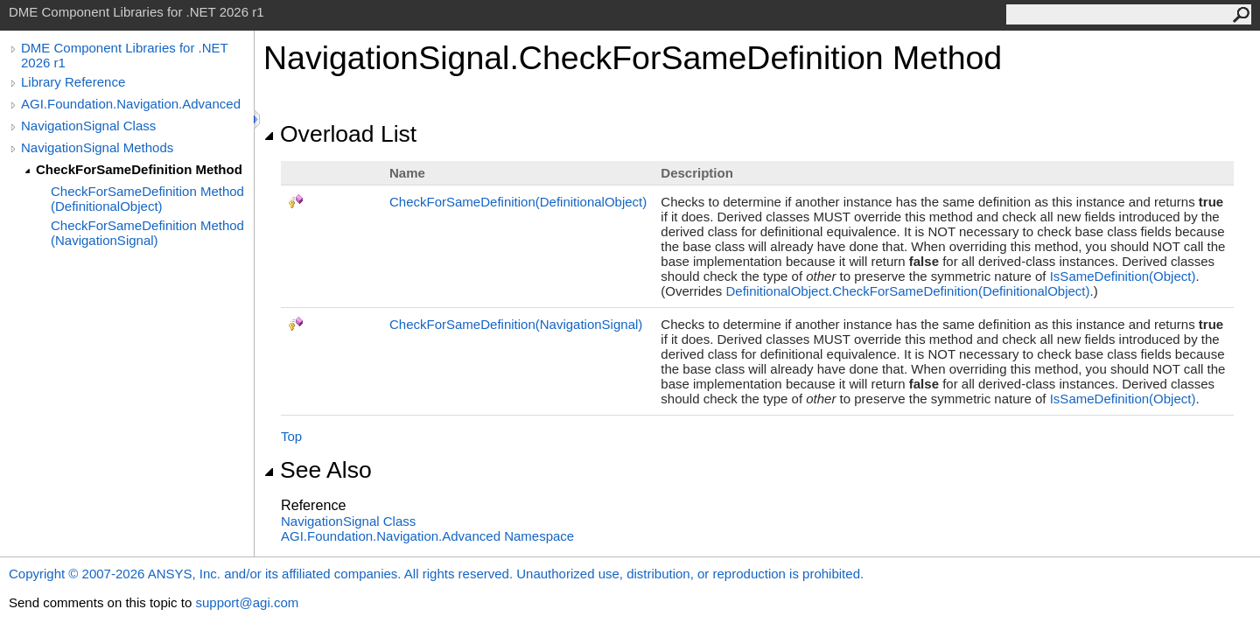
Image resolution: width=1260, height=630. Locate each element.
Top (291, 436)
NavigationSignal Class (88, 125)
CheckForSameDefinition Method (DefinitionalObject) (147, 199)
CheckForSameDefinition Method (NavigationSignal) (147, 233)
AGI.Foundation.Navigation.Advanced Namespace (427, 535)
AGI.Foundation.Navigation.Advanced (131, 103)
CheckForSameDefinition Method (139, 169)
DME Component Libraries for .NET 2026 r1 (124, 55)
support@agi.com (246, 602)
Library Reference (73, 81)
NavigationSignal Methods (97, 147)
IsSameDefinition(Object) (1123, 276)
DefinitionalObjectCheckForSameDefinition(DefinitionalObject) (907, 291)
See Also (317, 470)
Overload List (339, 134)
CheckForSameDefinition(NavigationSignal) (515, 324)
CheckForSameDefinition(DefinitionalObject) (518, 201)
